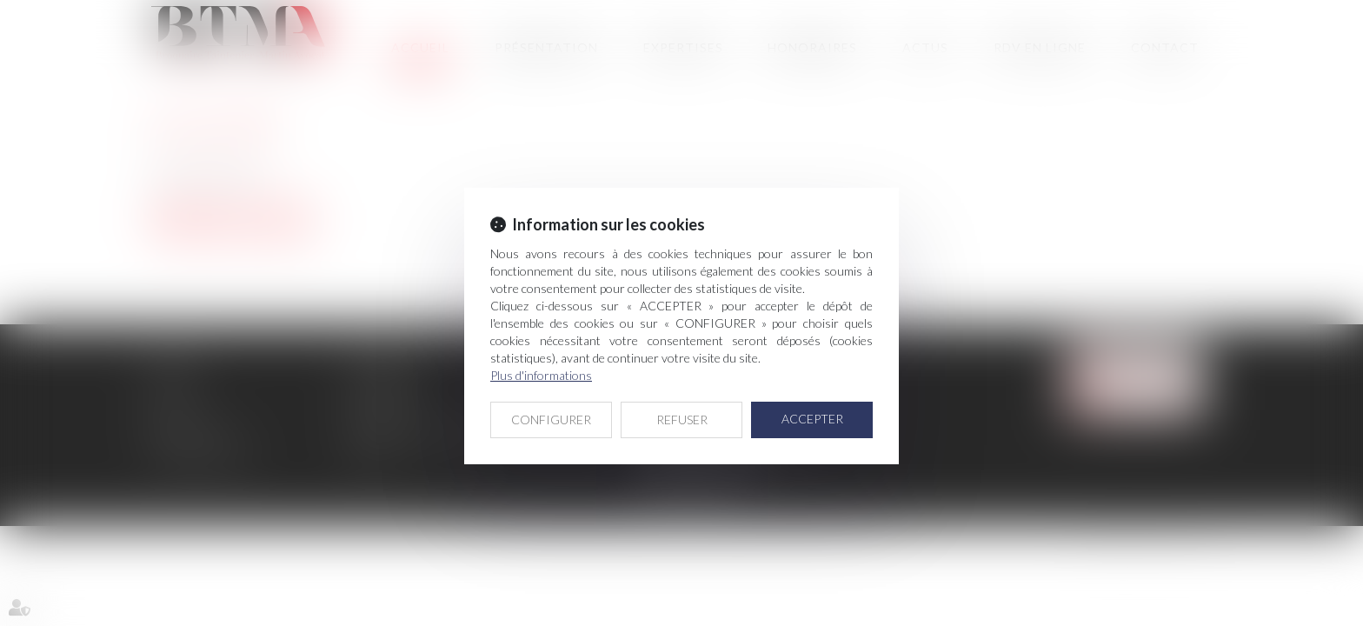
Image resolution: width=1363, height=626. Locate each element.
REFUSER (682, 419)
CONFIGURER (551, 419)
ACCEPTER (812, 418)
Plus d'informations (541, 375)
